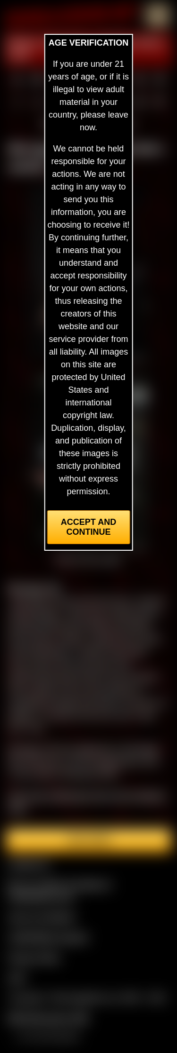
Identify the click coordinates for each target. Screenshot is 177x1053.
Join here (88, 840)
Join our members (42, 917)
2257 (17, 977)
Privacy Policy (34, 957)
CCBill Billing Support (48, 937)
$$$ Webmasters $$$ (48, 1018)
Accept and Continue (88, 527)
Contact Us (29, 864)
